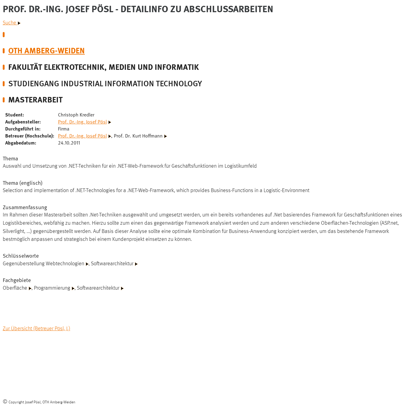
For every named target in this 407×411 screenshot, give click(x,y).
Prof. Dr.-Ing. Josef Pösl (82, 121)
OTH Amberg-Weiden (46, 50)
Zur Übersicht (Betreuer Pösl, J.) (36, 328)
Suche (11, 23)
